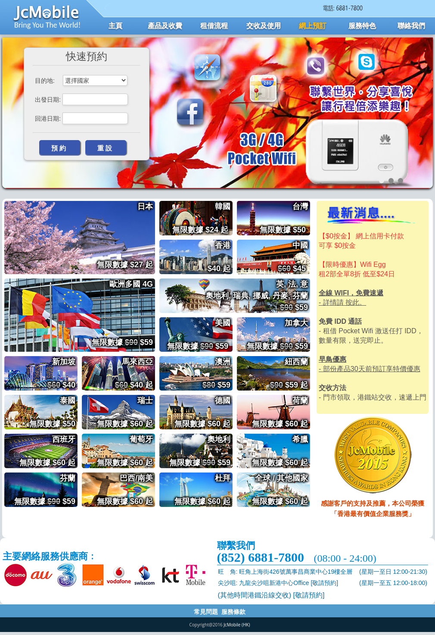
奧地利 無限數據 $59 (201, 451)
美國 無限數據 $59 (200, 334)
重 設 (104, 148)
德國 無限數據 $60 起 (203, 412)
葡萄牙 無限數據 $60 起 (126, 451)
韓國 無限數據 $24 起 (202, 218)
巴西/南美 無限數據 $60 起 (126, 490)
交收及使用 (263, 25)
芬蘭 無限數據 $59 (46, 490)
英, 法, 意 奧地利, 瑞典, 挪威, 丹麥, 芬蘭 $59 (257, 296)
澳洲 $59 (217, 373)
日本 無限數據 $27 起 (126, 218)
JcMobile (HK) (237, 625)
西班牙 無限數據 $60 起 (48, 451)
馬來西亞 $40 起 (135, 373)
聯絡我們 (411, 25)
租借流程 (214, 25)
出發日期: (48, 99)
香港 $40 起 (220, 257)
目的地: (45, 80)
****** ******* (95, 80)
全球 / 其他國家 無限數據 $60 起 (281, 490)
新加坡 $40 (62, 373)
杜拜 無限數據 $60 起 (203, 490)
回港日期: (48, 118)
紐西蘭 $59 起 (290, 373)
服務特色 (362, 25)
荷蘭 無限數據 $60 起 (281, 412)
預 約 (58, 148)
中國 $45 (294, 257)
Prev (13, 118)
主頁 (115, 25)
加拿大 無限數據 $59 (278, 334)
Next (422, 118)
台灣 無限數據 (285, 218)
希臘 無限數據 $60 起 (281, 451)
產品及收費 (165, 25)
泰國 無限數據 (53, 412)
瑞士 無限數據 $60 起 (126, 412)
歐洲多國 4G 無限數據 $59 (123, 296)
